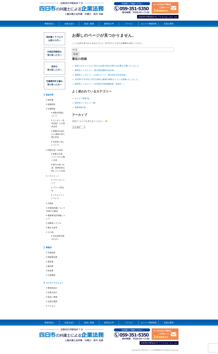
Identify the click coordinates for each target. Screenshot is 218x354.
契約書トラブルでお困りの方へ (54, 39)
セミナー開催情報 (149, 24)
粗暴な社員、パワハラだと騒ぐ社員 (58, 158)
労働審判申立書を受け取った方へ (54, 84)
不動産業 (51, 254)
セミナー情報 (80, 98)
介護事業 (51, 276)
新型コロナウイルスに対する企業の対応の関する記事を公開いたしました (107, 66)
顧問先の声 (109, 24)
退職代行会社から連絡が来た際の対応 (58, 135)
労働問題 (51, 110)
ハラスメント (53, 177)
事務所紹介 (49, 24)
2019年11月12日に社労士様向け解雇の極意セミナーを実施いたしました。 (107, 79)
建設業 (50, 267)
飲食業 (50, 272)
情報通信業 (52, 258)
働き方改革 (52, 229)
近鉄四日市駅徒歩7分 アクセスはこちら (155, 17)
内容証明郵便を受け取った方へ (54, 54)
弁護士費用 (169, 24)
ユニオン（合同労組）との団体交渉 (58, 124)
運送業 (50, 263)
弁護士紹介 (69, 24)
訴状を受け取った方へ (54, 69)
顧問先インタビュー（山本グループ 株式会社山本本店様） (101, 75)
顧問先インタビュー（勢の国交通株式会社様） (95, 70)
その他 (50, 233)
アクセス (129, 24)
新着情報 (79, 107)
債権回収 (51, 105)
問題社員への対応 (55, 151)
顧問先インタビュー (83, 103)
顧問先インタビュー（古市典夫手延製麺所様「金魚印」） (100, 84)
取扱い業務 (89, 24)
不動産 (50, 204)
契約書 (50, 101)
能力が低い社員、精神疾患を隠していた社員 (58, 169)
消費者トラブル (54, 224)
